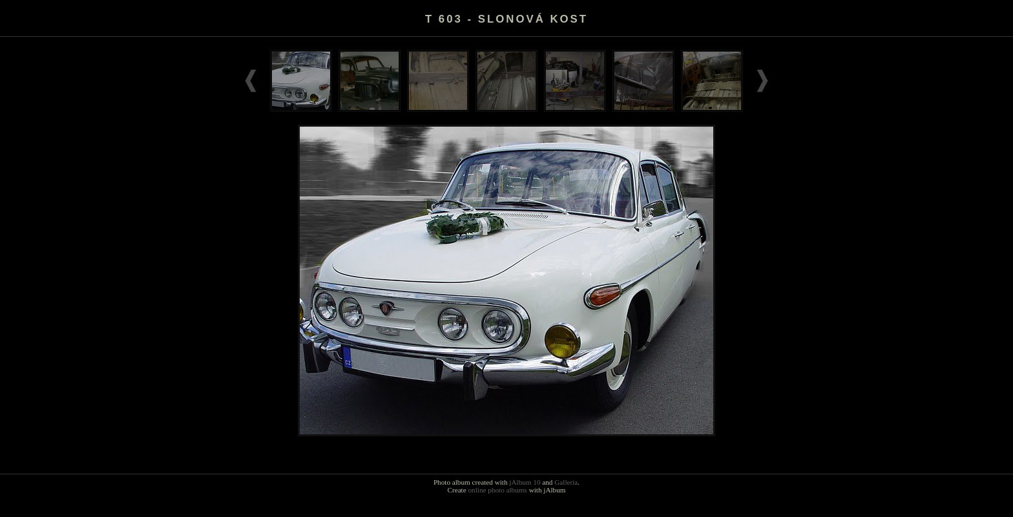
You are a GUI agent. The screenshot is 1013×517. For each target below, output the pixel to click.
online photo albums (497, 490)
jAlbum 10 (524, 482)
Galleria (566, 482)
